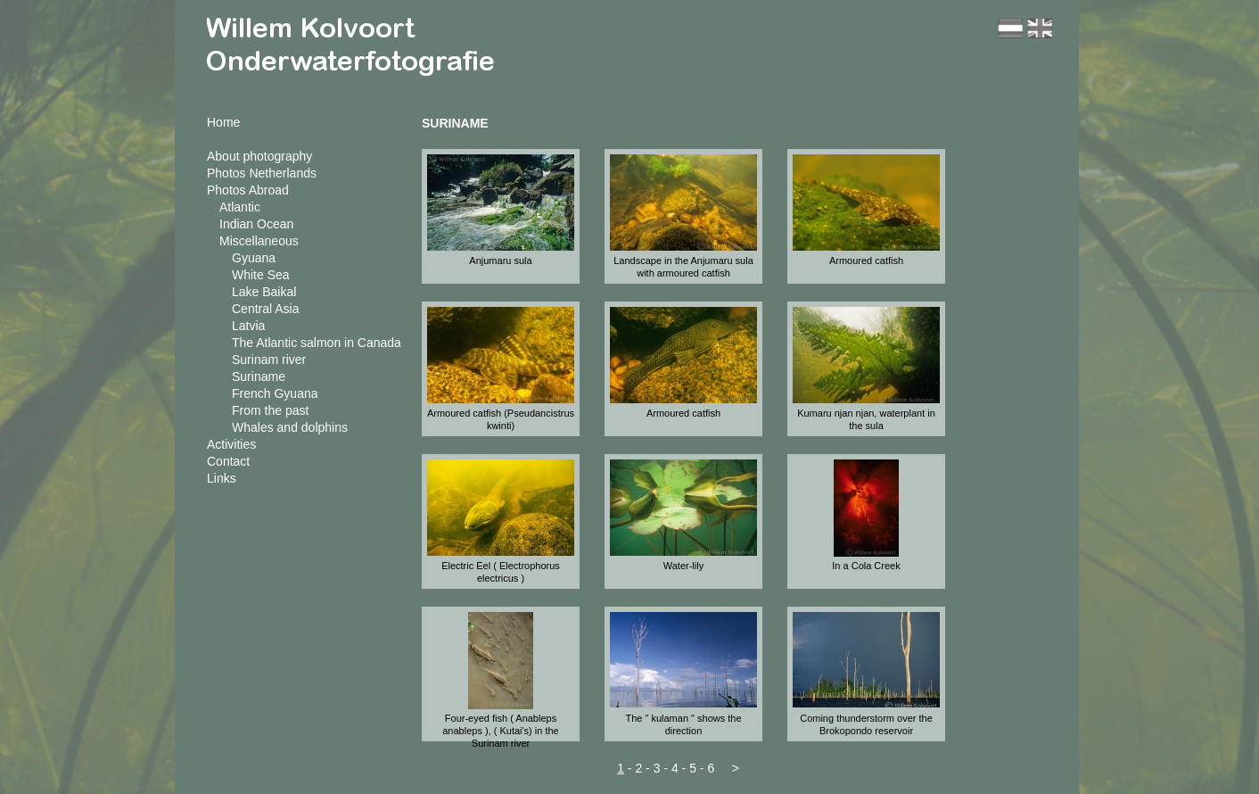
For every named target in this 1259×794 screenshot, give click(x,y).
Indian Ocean (256, 224)
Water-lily (683, 565)
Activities (231, 444)
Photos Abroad (248, 190)
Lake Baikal (264, 292)
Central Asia (265, 309)
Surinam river (269, 359)
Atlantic (239, 207)
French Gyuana (275, 393)
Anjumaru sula (500, 260)
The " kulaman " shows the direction (683, 724)
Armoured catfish (866, 260)
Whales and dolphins (290, 427)
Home (223, 122)
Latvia (248, 325)
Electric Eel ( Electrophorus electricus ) (500, 571)
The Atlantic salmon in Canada (316, 342)
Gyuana (254, 258)
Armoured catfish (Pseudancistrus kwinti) (500, 419)
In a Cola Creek (866, 565)
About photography (259, 156)
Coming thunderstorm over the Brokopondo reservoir (866, 724)
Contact (228, 461)
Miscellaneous (259, 241)
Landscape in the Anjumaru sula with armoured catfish (683, 266)
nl (1010, 28)
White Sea (261, 275)
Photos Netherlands (262, 173)
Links (221, 478)
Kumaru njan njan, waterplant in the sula (866, 419)
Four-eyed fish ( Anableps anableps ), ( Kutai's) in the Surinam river (500, 731)
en (1039, 28)
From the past (270, 410)
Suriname (258, 376)
